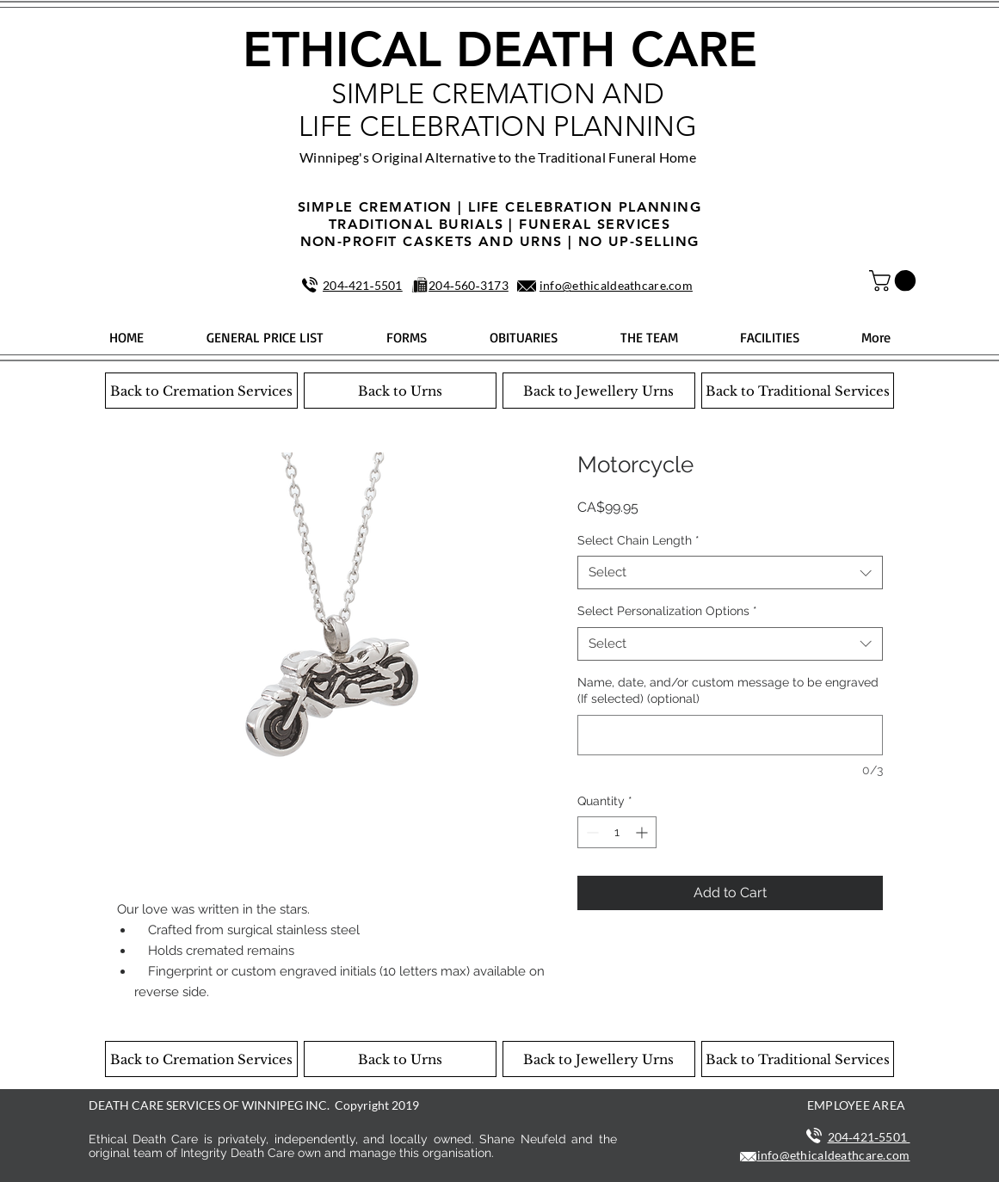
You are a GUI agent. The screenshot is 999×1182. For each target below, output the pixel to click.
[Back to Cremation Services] (201, 390)
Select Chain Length (638, 540)
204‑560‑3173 (469, 285)
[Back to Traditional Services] (797, 390)
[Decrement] (590, 832)
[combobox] (730, 572)
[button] (895, 280)
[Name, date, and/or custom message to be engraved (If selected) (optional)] (730, 735)
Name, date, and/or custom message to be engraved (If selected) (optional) (728, 690)
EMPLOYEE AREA (856, 1105)
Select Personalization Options (667, 611)
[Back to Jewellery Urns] (599, 390)
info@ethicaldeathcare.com (616, 285)
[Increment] (643, 832)
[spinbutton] (616, 832)
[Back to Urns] (400, 390)
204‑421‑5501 (363, 285)
